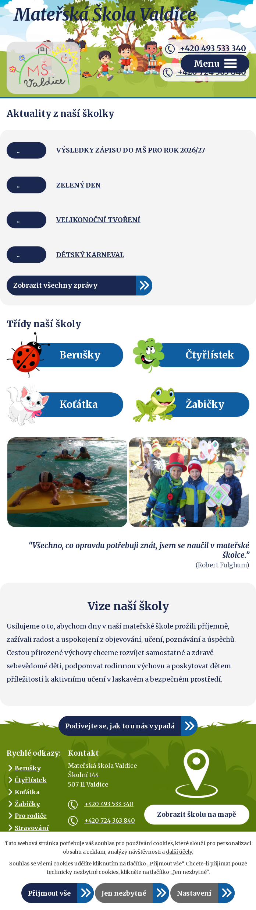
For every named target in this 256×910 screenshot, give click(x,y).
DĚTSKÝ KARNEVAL (90, 255)
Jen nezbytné (124, 893)
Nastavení (194, 893)
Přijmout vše (49, 893)
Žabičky (205, 404)
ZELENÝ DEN (78, 185)
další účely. (179, 851)
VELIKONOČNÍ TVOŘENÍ (98, 220)
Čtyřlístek (210, 355)
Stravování (32, 828)
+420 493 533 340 (205, 48)
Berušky (80, 355)
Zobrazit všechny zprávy (55, 285)
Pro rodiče (31, 815)
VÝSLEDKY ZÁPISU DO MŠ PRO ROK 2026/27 (130, 150)
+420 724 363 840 (101, 820)
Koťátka (79, 404)
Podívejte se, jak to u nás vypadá (119, 726)
